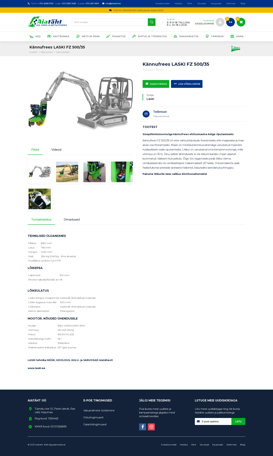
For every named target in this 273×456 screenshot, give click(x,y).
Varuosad (201, 3)
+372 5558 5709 (45, 3)
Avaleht (33, 52)
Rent (190, 3)
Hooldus (178, 3)
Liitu (238, 421)
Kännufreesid (62, 52)
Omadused (72, 219)
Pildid (35, 149)
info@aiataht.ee (113, 3)
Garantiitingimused (94, 424)
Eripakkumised (162, 3)
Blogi (243, 3)
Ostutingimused (93, 417)
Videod (56, 149)
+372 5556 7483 (68, 3)
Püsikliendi (208, 21)
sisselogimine (204, 23)
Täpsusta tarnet (161, 116)
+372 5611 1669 (92, 3)
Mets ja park (47, 52)
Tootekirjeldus (41, 219)
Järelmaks (230, 3)
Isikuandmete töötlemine (99, 410)
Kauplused (216, 3)
